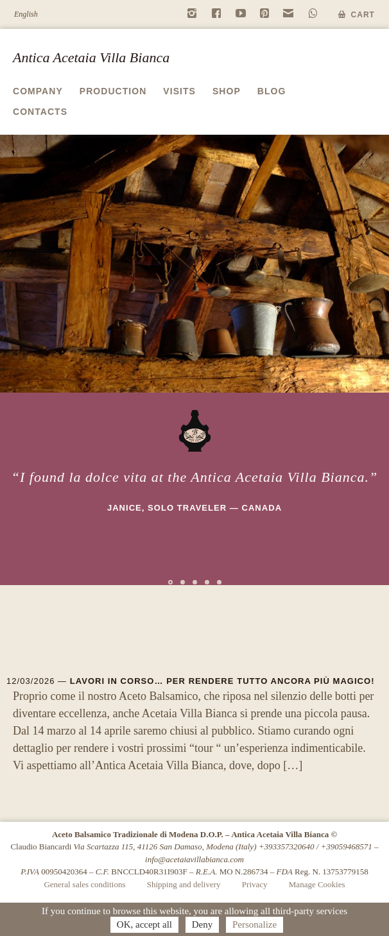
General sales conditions (84, 884)
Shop (226, 91)
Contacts (40, 111)
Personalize (254, 924)
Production (113, 91)
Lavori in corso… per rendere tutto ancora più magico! (222, 681)
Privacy (255, 884)
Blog (271, 91)
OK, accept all (144, 924)
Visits (179, 91)
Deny (202, 924)
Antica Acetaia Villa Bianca (91, 57)
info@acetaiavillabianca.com (194, 859)
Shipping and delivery (184, 884)
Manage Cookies (317, 884)
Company (38, 91)
